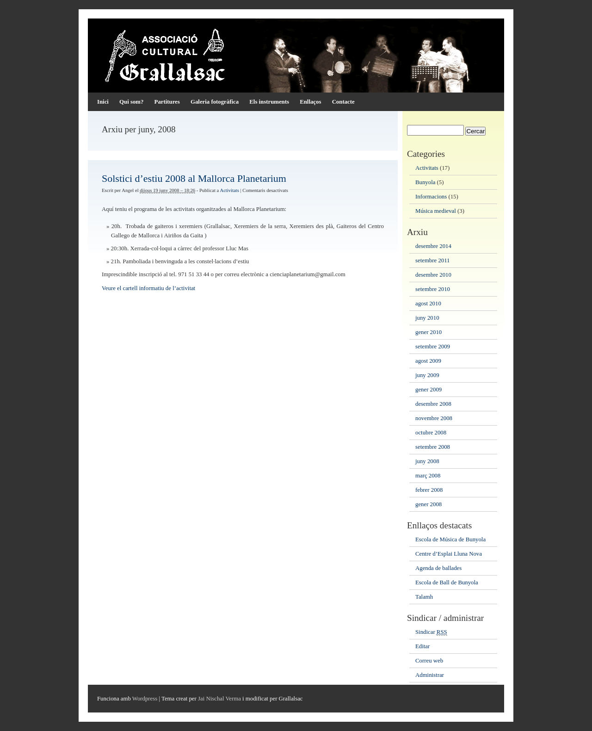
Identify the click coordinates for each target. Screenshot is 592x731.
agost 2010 (428, 303)
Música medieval (435, 211)
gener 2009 (428, 389)
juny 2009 (427, 375)
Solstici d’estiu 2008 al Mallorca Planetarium (194, 178)
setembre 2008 (432, 447)
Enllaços (310, 102)
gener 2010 (428, 332)
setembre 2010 (432, 289)
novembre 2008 (433, 418)
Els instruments (269, 102)
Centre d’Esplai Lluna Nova (448, 554)
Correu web (429, 660)
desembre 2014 (433, 246)
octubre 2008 (430, 432)
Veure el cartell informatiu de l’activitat (148, 288)
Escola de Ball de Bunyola (446, 582)
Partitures (167, 102)
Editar (422, 646)
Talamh (424, 597)
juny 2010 (427, 318)
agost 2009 (428, 361)
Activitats (229, 190)
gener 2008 (428, 504)
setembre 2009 (432, 346)
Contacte (343, 102)
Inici (103, 102)
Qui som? (131, 102)
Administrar (429, 675)
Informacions (431, 196)
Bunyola (425, 182)
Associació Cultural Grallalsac (296, 56)
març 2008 (427, 475)
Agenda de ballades (438, 568)
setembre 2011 (432, 260)
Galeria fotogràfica (215, 102)
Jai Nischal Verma (219, 698)
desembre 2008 (433, 404)
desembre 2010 (433, 275)
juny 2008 (427, 461)
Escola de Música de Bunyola (450, 539)
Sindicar (431, 632)
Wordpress (144, 698)
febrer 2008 (429, 490)
